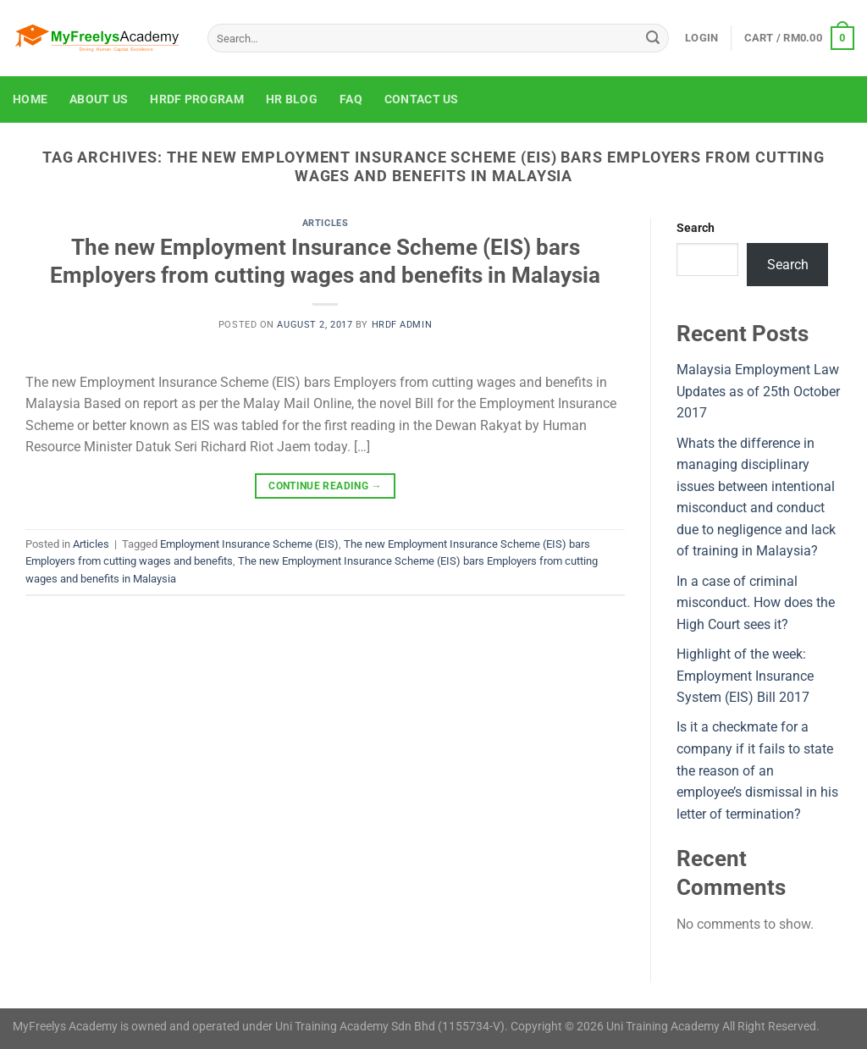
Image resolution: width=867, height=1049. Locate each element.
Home (30, 99)
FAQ (351, 99)
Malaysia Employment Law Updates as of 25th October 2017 (758, 391)
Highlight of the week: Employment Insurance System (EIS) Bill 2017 (745, 675)
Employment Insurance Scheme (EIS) (249, 544)
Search (695, 228)
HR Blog (292, 99)
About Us (98, 99)
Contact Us (421, 99)
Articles (325, 223)
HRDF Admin (402, 324)
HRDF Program (196, 99)
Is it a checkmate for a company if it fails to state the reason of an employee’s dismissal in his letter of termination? (757, 770)
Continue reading (325, 486)
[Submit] (652, 38)
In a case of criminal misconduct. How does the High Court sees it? (755, 602)
